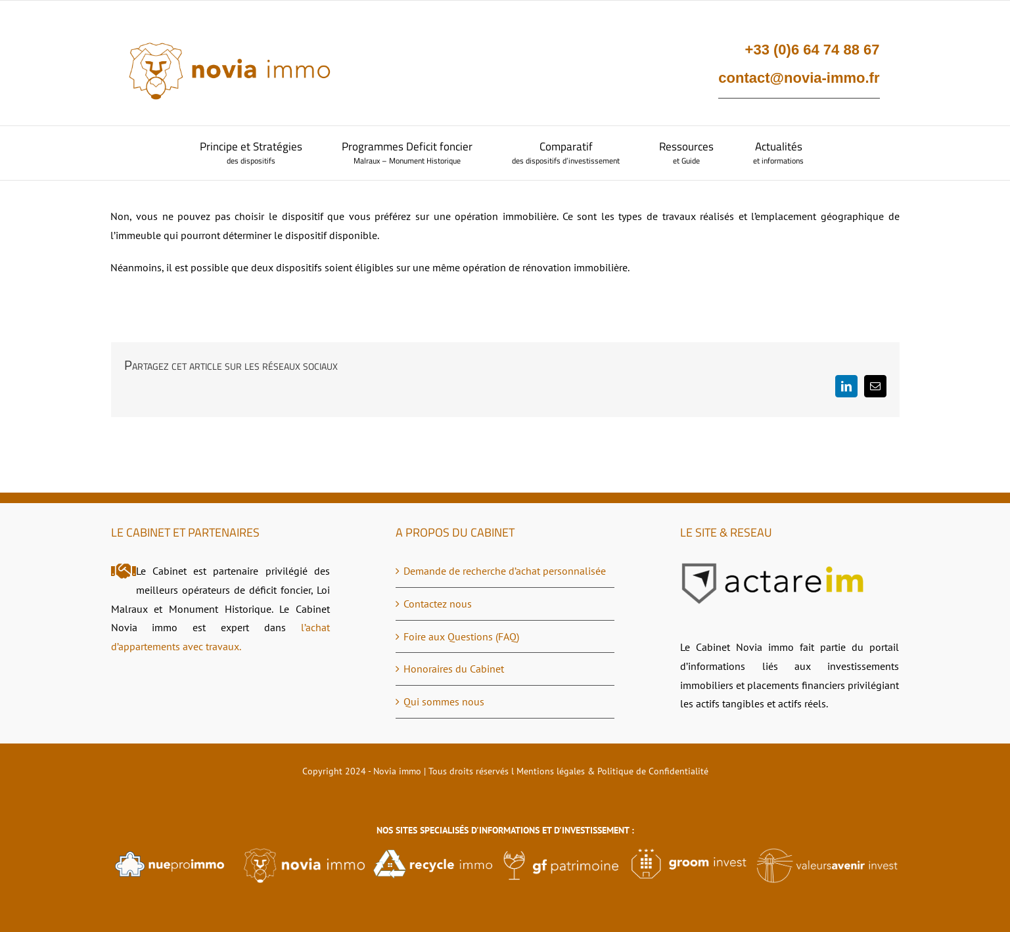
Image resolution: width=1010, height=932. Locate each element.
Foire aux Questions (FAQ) (461, 636)
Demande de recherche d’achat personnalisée (504, 570)
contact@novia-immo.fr (798, 78)
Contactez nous (437, 603)
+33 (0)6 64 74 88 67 (812, 49)
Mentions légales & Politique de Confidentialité (612, 771)
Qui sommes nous (443, 701)
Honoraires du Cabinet (453, 668)
